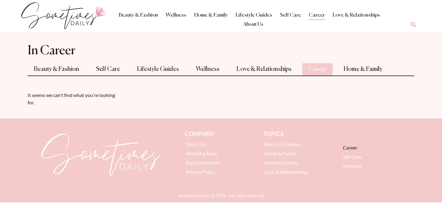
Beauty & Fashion (138, 15)
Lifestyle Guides (253, 15)
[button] (413, 24)
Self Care (290, 15)
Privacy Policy (200, 172)
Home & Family (211, 15)
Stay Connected (202, 162)
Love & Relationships (356, 15)
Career (317, 15)
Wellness (176, 15)
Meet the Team (201, 153)
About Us (253, 24)
